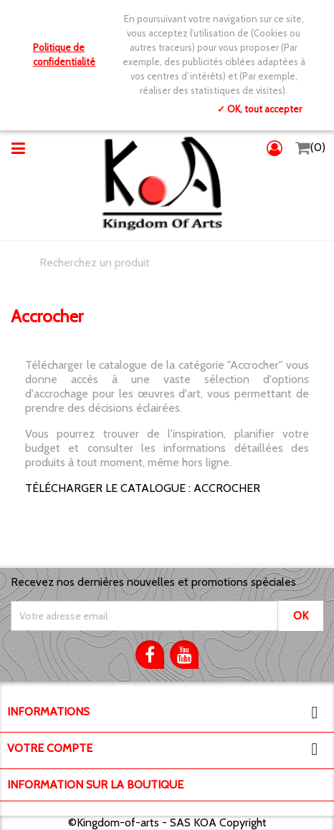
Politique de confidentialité (64, 54)
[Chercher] (167, 262)
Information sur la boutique (95, 784)
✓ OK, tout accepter (259, 109)
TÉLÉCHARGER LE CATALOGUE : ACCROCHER (142, 488)
